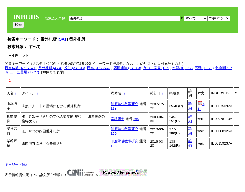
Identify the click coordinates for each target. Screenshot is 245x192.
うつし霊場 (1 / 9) (157, 68)
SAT (63, 39)
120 (114, 133)
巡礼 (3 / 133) (74, 68)
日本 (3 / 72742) (99, 68)
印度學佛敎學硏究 (124, 141)
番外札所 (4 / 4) (50, 68)
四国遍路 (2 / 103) (127, 68)
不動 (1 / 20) (204, 68)
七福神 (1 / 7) (182, 68)
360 (136, 119)
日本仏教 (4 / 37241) (21, 68)
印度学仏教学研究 (124, 104)
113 (114, 108)
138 (114, 146)
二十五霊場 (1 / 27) (24, 72)
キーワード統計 (17, 164)
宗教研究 (117, 119)
